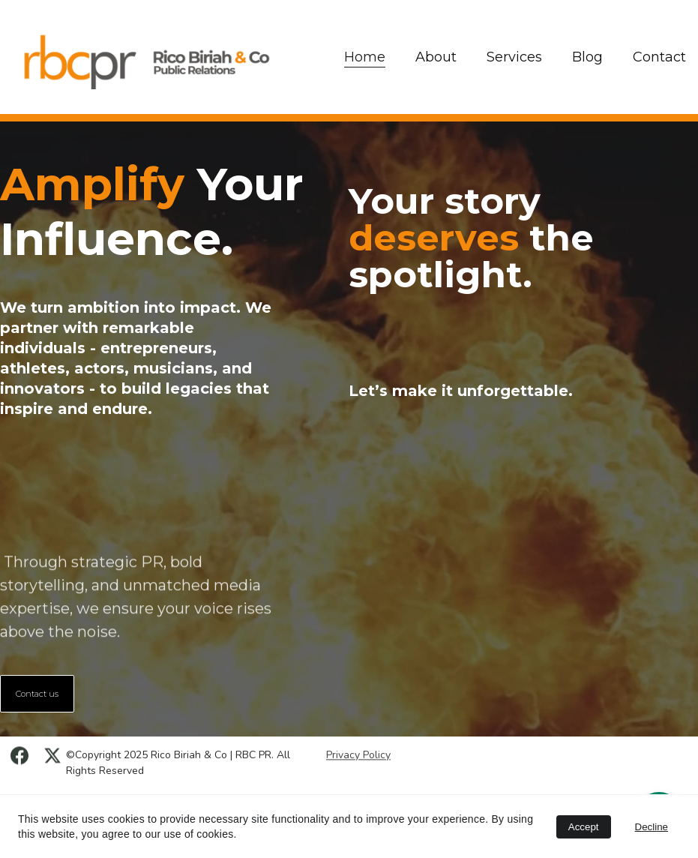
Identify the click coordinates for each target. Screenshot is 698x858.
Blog (587, 57)
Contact (659, 57)
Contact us (37, 693)
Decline (651, 826)
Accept (583, 826)
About (436, 57)
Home (364, 57)
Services (514, 57)
